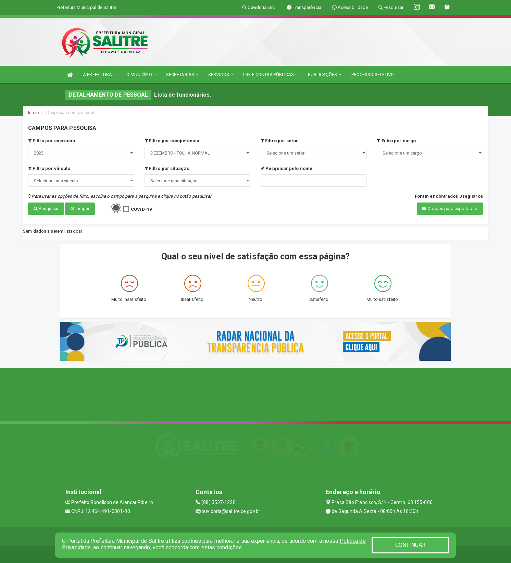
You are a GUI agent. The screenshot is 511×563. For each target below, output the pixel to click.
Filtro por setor (279, 140)
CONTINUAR (410, 545)
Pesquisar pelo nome (286, 168)
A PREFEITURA (99, 74)
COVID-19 (141, 209)
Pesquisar (46, 208)
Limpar (80, 208)
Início (33, 112)
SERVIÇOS (220, 74)
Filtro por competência (172, 140)
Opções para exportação (449, 208)
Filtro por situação (167, 168)
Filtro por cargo (396, 140)
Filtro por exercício (51, 140)
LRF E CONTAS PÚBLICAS (270, 74)
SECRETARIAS (182, 74)
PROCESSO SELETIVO (372, 74)
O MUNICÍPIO (141, 74)
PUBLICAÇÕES (324, 74)
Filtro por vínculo (49, 168)
